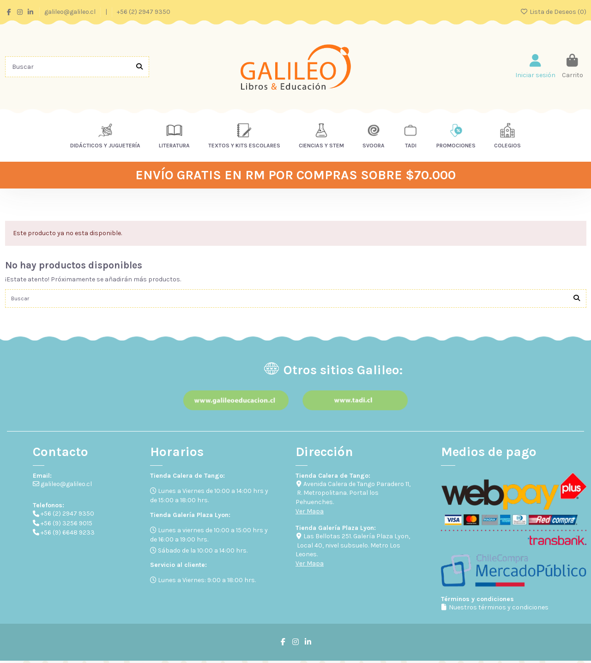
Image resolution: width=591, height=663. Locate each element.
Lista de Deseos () (553, 12)
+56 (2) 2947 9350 (143, 12)
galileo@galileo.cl (70, 12)
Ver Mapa (310, 513)
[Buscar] (139, 66)
